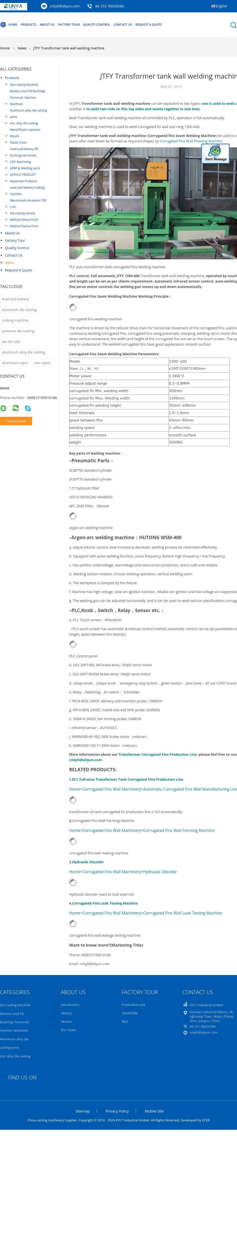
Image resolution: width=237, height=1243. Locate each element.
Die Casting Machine (24, 85)
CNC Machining (20, 162)
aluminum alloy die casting (23, 352)
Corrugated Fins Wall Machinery (111, 789)
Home (8, 24)
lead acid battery (15, 299)
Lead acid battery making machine (27, 190)
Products (28, 24)
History (66, 1013)
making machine (15, 320)
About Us (47, 24)
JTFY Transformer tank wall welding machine (68, 48)
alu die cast (11, 341)
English (221, 6)
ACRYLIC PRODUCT (23, 175)
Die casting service (22, 213)
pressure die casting (18, 331)
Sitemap (83, 1111)
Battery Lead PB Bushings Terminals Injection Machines (27, 97)
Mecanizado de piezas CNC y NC (28, 203)
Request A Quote (148, 24)
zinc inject (42, 362)
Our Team (68, 1030)
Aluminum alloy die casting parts (28, 113)
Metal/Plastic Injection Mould (25, 133)
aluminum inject (15, 362)
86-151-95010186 (109, 6)
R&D (125, 1021)
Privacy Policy (117, 1111)
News (9, 262)
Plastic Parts (18, 142)
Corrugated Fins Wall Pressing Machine (191, 141)
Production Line (133, 1004)
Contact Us (123, 24)
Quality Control (96, 24)
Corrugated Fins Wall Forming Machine (178, 830)
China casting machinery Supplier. (53, 1120)
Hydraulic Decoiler (88, 862)
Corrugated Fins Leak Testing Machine (105, 903)
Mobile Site (154, 1111)
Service (66, 1021)
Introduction (70, 1004)
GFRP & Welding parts (25, 168)
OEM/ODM (130, 1013)
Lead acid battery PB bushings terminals (24, 152)
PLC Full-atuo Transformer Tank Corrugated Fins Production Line (127, 779)
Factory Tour (69, 24)
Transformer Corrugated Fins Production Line (158, 754)
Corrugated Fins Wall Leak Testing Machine (182, 913)
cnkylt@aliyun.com (65, 6)
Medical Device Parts (24, 220)
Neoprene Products (23, 181)
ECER (206, 1120)
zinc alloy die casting (24, 123)
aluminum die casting (19, 309)
